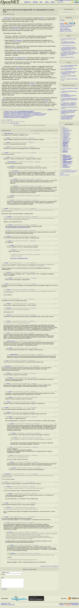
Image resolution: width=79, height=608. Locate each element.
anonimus (12, 166)
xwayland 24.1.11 (67, 133)
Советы (69, 62)
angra (8, 383)
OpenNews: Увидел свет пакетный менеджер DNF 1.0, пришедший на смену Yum (25, 113)
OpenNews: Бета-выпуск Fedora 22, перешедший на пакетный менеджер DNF (24, 115)
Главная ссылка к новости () (19, 111)
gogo (10, 240)
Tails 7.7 (65, 160)
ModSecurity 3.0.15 (67, 130)
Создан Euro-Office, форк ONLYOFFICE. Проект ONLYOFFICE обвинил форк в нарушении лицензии (69, 53)
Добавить (61, 606)
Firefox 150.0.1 (66, 135)
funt (11, 447)
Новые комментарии (65, 29)
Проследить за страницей (8, 606)
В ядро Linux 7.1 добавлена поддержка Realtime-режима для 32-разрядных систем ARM (68, 104)
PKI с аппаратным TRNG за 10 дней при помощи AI (69, 66)
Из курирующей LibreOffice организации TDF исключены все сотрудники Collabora (69, 49)
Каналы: (62, 23)
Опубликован (7, 18)
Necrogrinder (7, 366)
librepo (46, 101)
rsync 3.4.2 (65, 128)
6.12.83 (75, 170)
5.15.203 (73, 172)
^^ (20, 142)
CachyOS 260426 (67, 159)
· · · (30, 133)
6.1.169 (68, 172)
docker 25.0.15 (66, 131)
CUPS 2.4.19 (66, 140)
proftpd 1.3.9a (66, 136)
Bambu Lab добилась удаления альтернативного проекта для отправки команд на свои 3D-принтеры (69, 112)
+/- (46, 130)
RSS (56, 130)
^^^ (22, 142)
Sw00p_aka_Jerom (11, 341)
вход (64, 0)
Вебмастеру (75, 606)
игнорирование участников (45, 566)
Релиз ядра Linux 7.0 (68, 45)
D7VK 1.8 (65, 151)
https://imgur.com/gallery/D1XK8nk (19, 258)
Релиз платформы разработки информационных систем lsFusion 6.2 (69, 100)
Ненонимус (12, 553)
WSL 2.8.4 (65, 152)
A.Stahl (10, 348)
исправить (50, 109)
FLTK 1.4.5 (65, 150)
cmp (8, 522)
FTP (66, 12)
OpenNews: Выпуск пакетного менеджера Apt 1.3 (17, 117)
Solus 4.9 (65, 165)
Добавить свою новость (66, 31)
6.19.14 (67, 170)
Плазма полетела (12, 161)
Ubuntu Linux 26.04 (68, 161)
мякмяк (8, 401)
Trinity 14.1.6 (66, 141)
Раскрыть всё (51, 130)
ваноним (12, 195)
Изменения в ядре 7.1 (65, 174)
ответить (23, 133)
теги (62, 2)
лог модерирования (54, 566)
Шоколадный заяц (8, 133)
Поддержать (68, 606)
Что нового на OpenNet (66, 26)
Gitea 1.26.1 (66, 146)
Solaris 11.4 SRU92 (67, 163)
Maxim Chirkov (74, 605)
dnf (11, 123)
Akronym (14, 467)
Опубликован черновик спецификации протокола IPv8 (68, 42)
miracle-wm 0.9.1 (67, 148)
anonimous (9, 216)
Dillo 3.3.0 (65, 145)
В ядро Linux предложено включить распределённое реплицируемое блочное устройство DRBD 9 (68, 117)
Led (11, 455)
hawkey (32, 83)
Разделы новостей (65, 24)
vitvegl (11, 200)
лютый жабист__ (15, 170)
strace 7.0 (65, 144)
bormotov (9, 314)
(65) (10, 130)
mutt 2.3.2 (65, 147)
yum (14, 123)
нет (7, 360)
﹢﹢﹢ (27, 133)
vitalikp (6, 516)
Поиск (58, 2)
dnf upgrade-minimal (20, 57)
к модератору (36, 133)
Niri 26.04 (65, 143)
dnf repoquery (18, 40)
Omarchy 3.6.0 (66, 156)
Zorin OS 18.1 (66, 167)
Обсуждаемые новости (68, 85)
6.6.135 (64, 172)
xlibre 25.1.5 (66, 132)
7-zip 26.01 (65, 137)
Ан (9, 230)
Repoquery (16, 28)
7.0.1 (64, 170)
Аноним (8, 142)
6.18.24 (71, 170)
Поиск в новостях (64, 28)
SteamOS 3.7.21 (67, 166)
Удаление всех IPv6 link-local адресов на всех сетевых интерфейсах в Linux (69, 72)
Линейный (42, 130)
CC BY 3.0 (9, 120)
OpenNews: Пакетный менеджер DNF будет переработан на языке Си (22, 112)
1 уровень (36, 130)
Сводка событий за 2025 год (67, 57)
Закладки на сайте (6, 605)
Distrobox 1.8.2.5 (67, 138)
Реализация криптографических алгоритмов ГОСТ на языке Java (68, 95)
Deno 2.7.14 (66, 129)
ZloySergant (7, 473)
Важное (69, 35)
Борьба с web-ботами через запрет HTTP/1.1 (68, 69)
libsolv (3, 99)
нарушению (19, 68)
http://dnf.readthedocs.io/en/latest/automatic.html (17, 227)
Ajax (32, 130)
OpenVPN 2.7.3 (66, 139)
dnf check (17, 50)
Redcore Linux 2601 (68, 158)
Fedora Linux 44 (67, 155)
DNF (41, 18)
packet (17, 123)
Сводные (72, 24)
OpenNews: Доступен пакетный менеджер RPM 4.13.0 (18, 116)
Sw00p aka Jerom (14, 354)
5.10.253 (62, 173)
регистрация (68, 0)
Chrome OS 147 (67, 162)
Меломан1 (9, 308)
